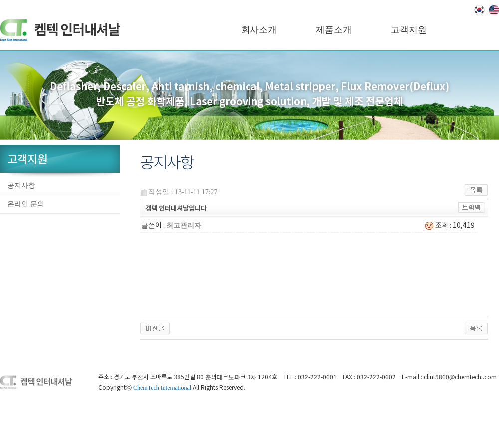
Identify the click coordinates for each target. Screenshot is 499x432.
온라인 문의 (25, 204)
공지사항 (21, 185)
